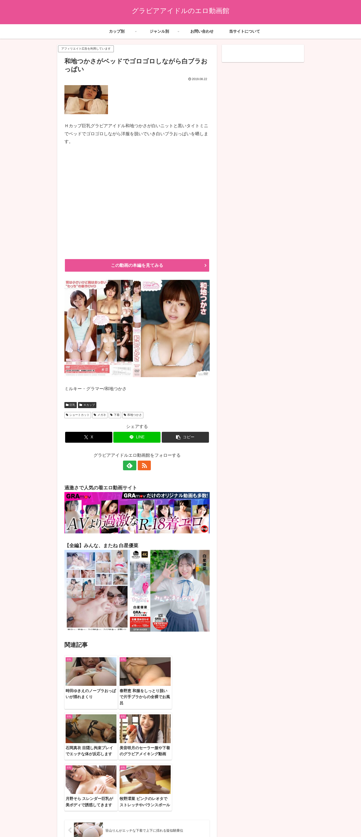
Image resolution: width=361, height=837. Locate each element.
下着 (115, 415)
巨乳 (71, 405)
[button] (185, 437)
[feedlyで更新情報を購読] (131, 465)
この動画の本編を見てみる (137, 265)
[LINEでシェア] (137, 437)
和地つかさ (133, 415)
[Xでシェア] (88, 437)
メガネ (100, 415)
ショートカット (78, 415)
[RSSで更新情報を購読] (142, 465)
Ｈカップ (87, 405)
